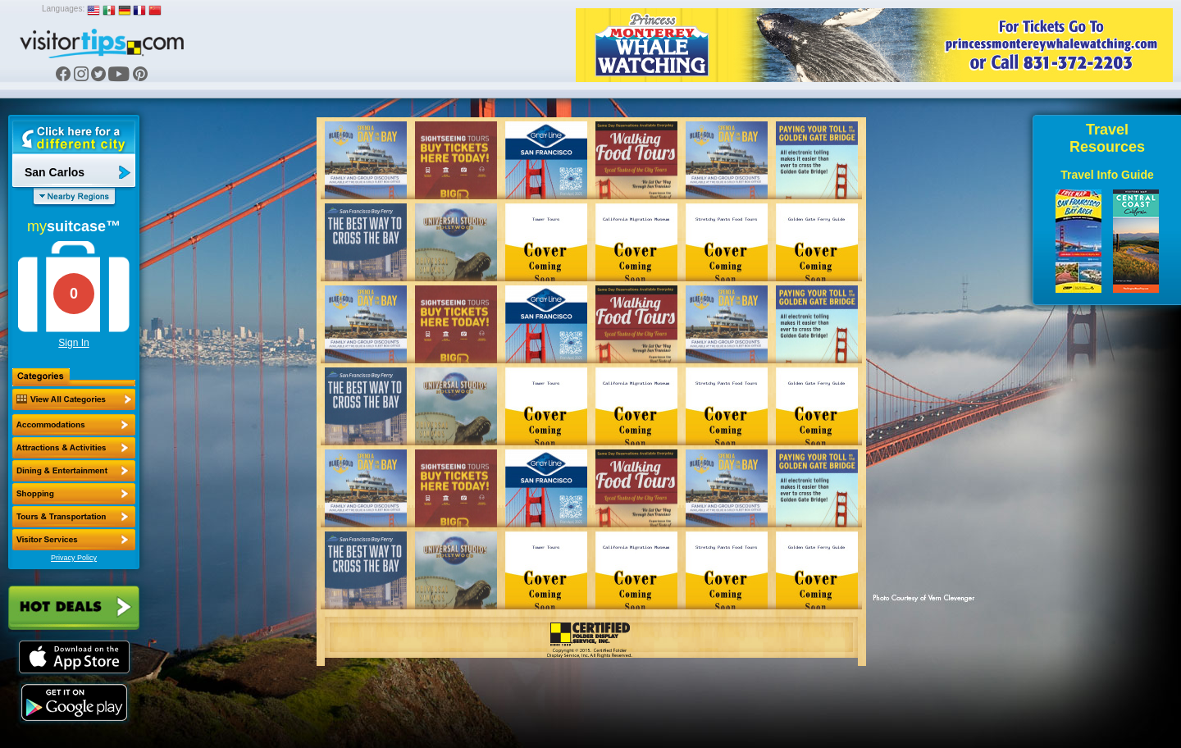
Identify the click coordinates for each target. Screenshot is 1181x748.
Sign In (73, 343)
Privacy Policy (74, 558)
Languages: (63, 8)
